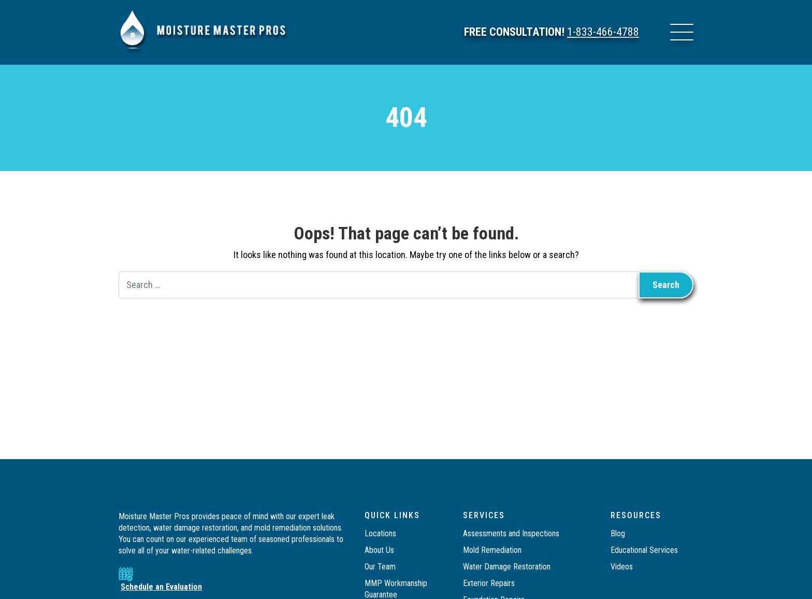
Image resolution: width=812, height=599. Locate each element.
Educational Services (644, 550)
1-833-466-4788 (603, 32)
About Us (379, 550)
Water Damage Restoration (506, 567)
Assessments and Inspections (511, 533)
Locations (380, 533)
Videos (622, 567)
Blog (618, 533)
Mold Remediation (493, 550)
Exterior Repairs (489, 583)
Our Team (380, 567)
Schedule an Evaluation (161, 587)
